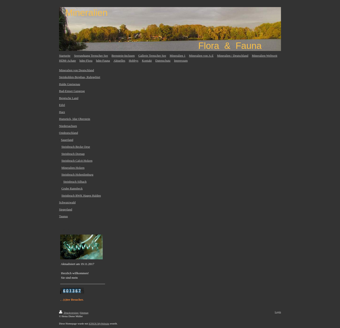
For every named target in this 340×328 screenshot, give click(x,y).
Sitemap (84, 312)
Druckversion (69, 312)
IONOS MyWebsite (99, 323)
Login (278, 312)
